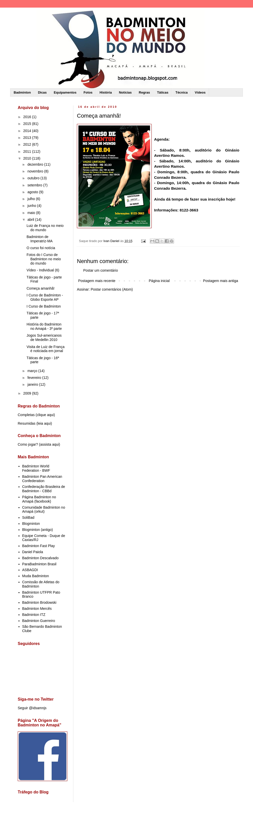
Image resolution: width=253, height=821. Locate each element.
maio (31, 213)
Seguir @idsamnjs (32, 708)
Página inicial (159, 281)
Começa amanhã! (41, 288)
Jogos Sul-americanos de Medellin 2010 (44, 337)
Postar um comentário (100, 270)
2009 (27, 393)
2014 (27, 131)
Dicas (42, 92)
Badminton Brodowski (39, 602)
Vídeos (200, 92)
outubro (33, 178)
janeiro (33, 384)
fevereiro (34, 378)
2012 (27, 144)
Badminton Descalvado (40, 558)
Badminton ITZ (34, 615)
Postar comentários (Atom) (112, 289)
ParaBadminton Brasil (39, 564)
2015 (27, 124)
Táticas (162, 92)
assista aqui (49, 444)
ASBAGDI (30, 570)
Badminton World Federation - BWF (36, 468)
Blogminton (31, 524)
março (32, 371)
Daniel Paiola (32, 552)
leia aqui (44, 423)
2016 (27, 117)
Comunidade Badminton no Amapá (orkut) (43, 509)
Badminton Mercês (37, 609)
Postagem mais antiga (220, 281)
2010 (27, 158)
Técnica (181, 92)
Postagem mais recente (96, 281)
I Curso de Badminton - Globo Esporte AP (45, 297)
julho (31, 199)
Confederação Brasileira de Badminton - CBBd (43, 489)
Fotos (87, 92)
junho (32, 206)
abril (31, 220)
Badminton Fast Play (38, 546)
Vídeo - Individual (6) (43, 270)
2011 (27, 151)
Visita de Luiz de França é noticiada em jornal (46, 349)
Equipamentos (65, 92)
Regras (144, 92)
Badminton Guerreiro (38, 621)
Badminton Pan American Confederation (42, 478)
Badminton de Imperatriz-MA (40, 239)
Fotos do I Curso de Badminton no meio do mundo (44, 259)
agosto (33, 192)
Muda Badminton (35, 576)
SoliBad (28, 517)
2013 (27, 138)
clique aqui (45, 415)
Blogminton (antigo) (37, 530)
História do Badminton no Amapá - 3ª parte (44, 326)
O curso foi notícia (41, 248)
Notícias (125, 92)
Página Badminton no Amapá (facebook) (39, 499)
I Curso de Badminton (44, 306)
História (106, 92)
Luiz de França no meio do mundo (45, 228)
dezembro (35, 164)
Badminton (22, 92)
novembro (35, 171)
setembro (35, 185)
